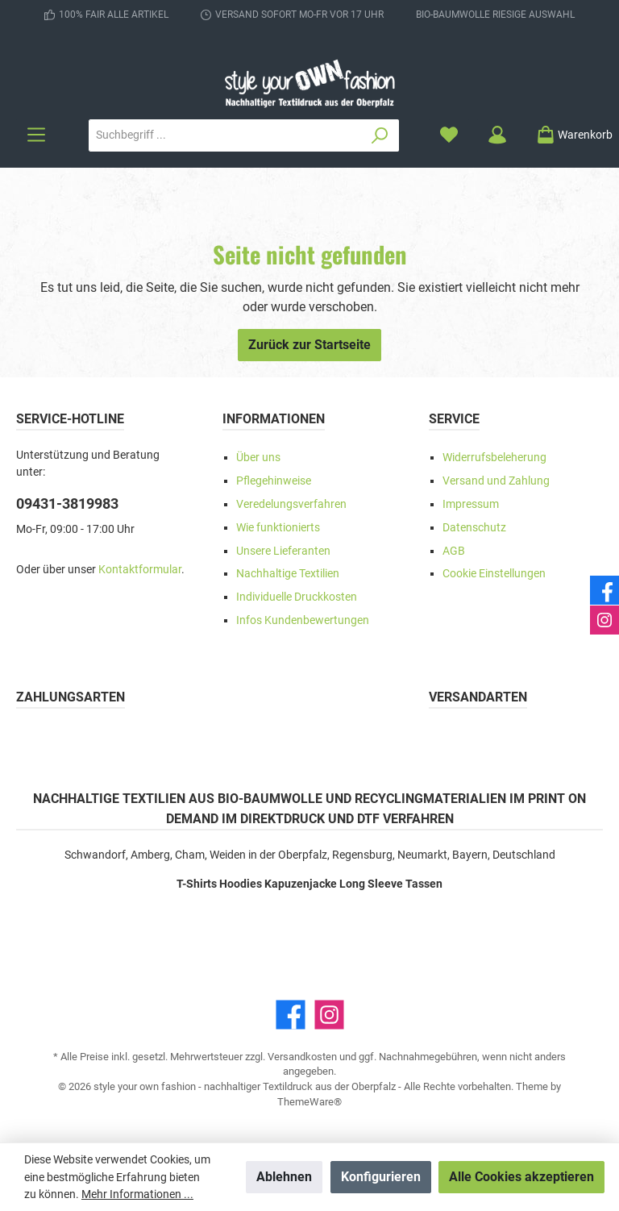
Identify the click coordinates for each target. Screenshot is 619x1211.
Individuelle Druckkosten (296, 597)
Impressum (470, 504)
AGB (453, 551)
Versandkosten (302, 1057)
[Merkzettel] (449, 135)
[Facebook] (290, 1015)
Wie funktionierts (278, 528)
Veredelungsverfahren (291, 504)
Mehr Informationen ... (137, 1194)
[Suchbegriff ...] (225, 135)
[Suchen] (380, 135)
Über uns (258, 457)
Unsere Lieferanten (283, 551)
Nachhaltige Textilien (287, 574)
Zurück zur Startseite (309, 344)
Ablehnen (284, 1176)
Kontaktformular (139, 569)
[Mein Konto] (497, 135)
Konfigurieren (381, 1176)
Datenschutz (474, 528)
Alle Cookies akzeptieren (521, 1176)
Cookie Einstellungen (494, 574)
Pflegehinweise (273, 481)
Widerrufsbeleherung (494, 457)
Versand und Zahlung (496, 481)
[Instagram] (329, 1015)
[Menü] (36, 135)
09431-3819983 (67, 503)
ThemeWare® (309, 1102)
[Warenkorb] (569, 135)
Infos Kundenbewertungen (302, 620)
